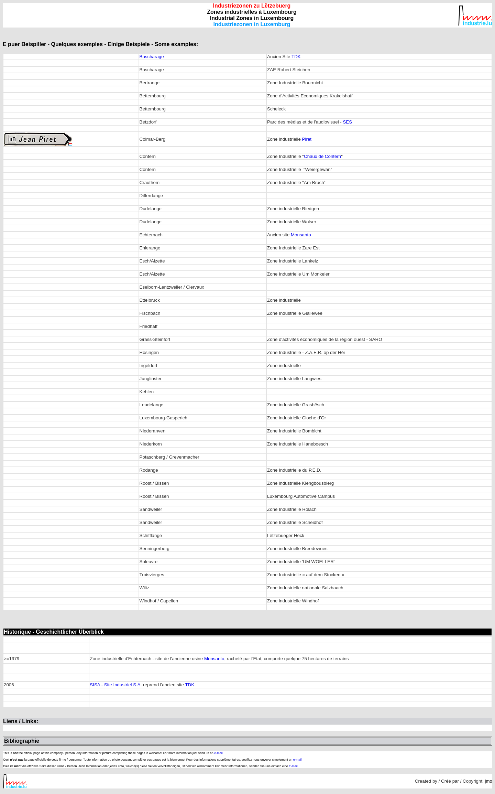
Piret (306, 139)
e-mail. (218, 753)
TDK (296, 56)
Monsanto (301, 234)
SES (347, 122)
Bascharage (152, 56)
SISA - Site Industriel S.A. (116, 684)
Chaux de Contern (322, 156)
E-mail (293, 766)
